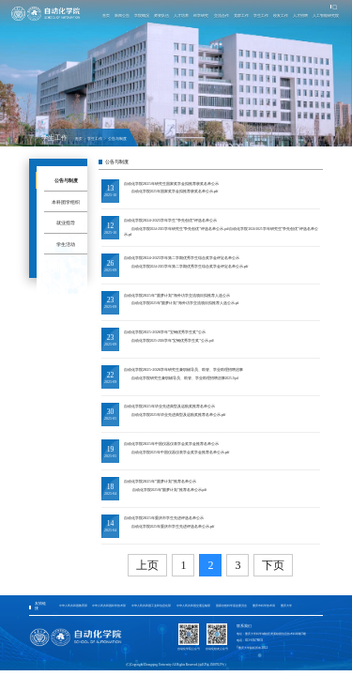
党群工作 (240, 15)
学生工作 (260, 15)
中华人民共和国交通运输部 (193, 605)
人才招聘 (300, 15)
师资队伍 (161, 15)
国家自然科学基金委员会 (231, 605)
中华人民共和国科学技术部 (109, 605)
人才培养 (181, 15)
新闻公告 (121, 15)
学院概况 (141, 15)
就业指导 (65, 222)
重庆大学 (286, 605)
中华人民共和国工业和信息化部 (151, 605)
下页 (273, 565)
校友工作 (279, 15)
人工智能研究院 (326, 15)
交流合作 (220, 15)
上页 (147, 565)
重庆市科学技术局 (264, 605)
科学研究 (200, 15)
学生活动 (65, 244)
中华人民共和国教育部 (73, 605)
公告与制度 (117, 139)
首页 (105, 15)
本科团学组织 (66, 202)
